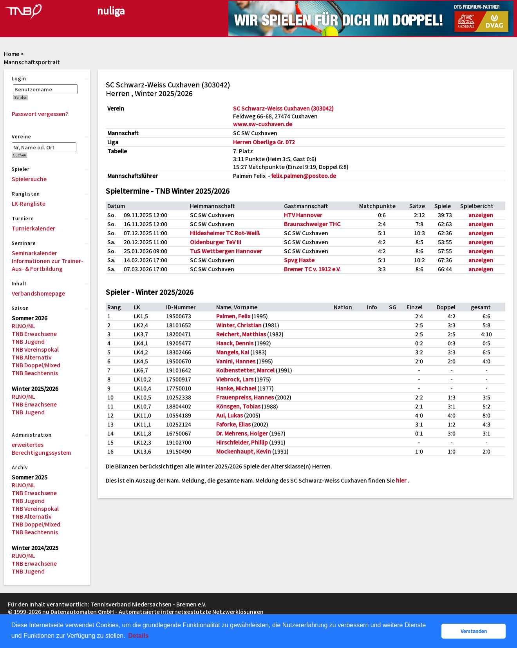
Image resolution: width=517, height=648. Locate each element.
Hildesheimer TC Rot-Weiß (225, 233)
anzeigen (480, 215)
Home (11, 54)
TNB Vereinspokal (35, 349)
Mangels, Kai (232, 352)
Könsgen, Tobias (238, 406)
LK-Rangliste (28, 203)
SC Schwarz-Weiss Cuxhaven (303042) (283, 108)
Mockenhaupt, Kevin (243, 451)
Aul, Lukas (229, 415)
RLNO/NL (23, 326)
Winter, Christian (239, 325)
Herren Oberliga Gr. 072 (264, 142)
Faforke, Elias (233, 424)
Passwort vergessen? (40, 114)
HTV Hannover (303, 215)
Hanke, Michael (236, 388)
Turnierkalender (33, 228)
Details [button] (138, 635)
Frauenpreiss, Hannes (245, 397)
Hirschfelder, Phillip (242, 442)
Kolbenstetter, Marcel (245, 370)
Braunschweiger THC (312, 224)
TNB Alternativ (32, 357)
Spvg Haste (299, 260)
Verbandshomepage (38, 293)
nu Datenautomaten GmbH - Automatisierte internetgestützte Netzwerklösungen (153, 611)
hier (401, 480)
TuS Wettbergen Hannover (226, 251)
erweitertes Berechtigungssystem (41, 448)
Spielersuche (29, 179)
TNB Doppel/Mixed (36, 365)
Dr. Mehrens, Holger (242, 433)
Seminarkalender (34, 253)
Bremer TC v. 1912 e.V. (312, 269)
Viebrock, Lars (234, 379)
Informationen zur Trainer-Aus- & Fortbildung (47, 264)
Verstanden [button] (474, 631)
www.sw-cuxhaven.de (262, 124)
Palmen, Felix (233, 316)
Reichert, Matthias (241, 334)
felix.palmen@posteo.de (303, 176)
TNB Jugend (28, 341)
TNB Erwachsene (34, 334)
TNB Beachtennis (35, 373)
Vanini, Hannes (235, 361)
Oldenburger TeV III (215, 242)
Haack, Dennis (234, 343)
